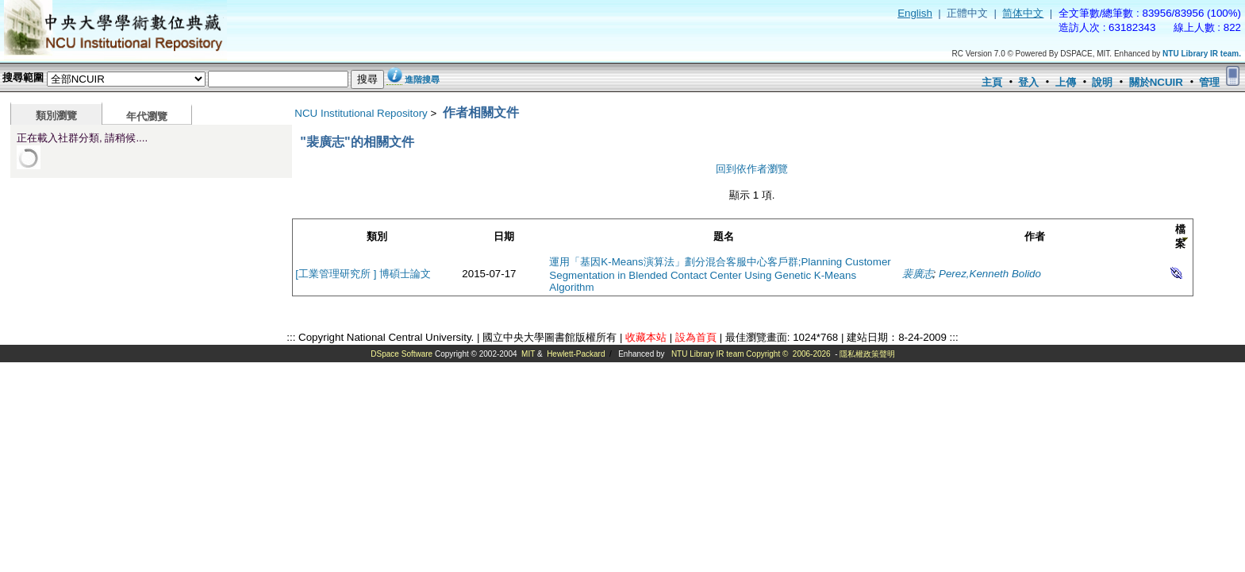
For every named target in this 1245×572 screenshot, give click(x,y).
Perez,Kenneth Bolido (990, 274)
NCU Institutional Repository (360, 113)
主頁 (992, 82)
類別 (377, 236)
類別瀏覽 (56, 116)
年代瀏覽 (146, 116)
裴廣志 (917, 274)
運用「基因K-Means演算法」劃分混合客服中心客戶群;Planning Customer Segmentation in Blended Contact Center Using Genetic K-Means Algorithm (719, 274)
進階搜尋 (422, 79)
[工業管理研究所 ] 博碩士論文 (363, 274)
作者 (1034, 236)
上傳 (1065, 82)
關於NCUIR (1156, 82)
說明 (1102, 82)
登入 (1028, 82)
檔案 (1180, 236)
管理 (1209, 82)
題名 (723, 236)
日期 (504, 236)
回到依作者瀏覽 (752, 169)
